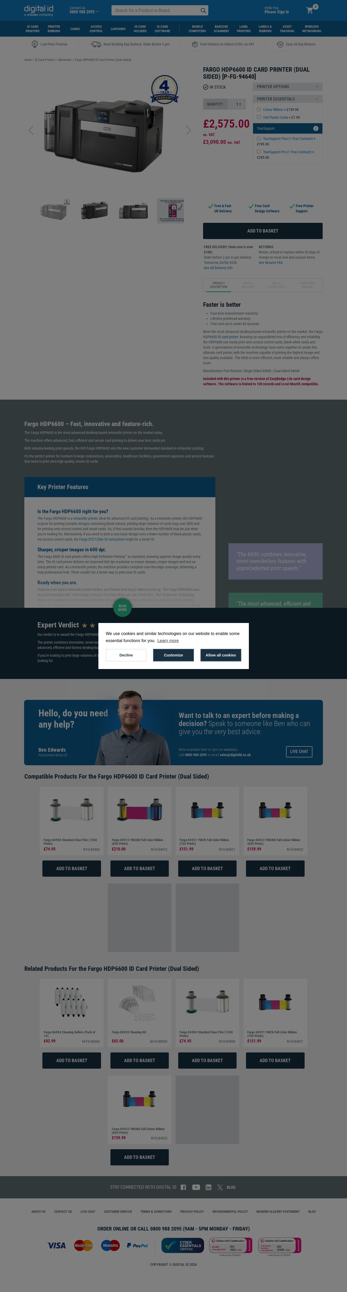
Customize (173, 655)
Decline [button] (126, 655)
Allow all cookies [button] (221, 655)
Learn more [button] (168, 640)
